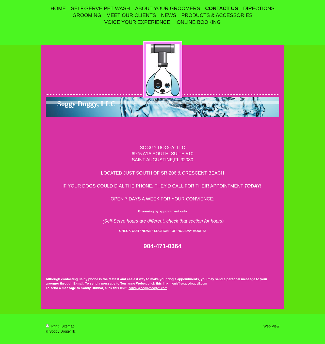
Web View (271, 326)
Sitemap (67, 326)
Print (53, 326)
